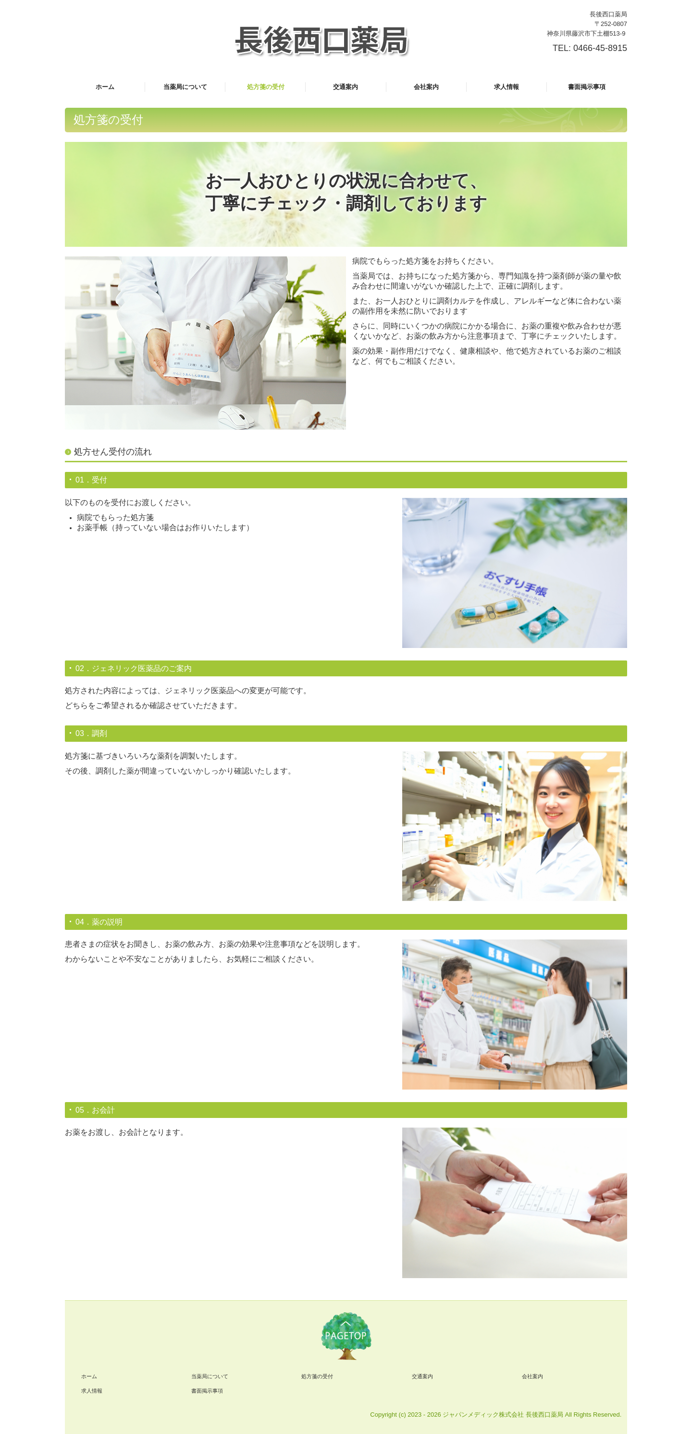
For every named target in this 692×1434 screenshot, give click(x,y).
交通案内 (345, 86)
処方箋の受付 (265, 86)
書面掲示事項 (587, 86)
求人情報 (506, 86)
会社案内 (426, 86)
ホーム (105, 86)
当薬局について (185, 86)
